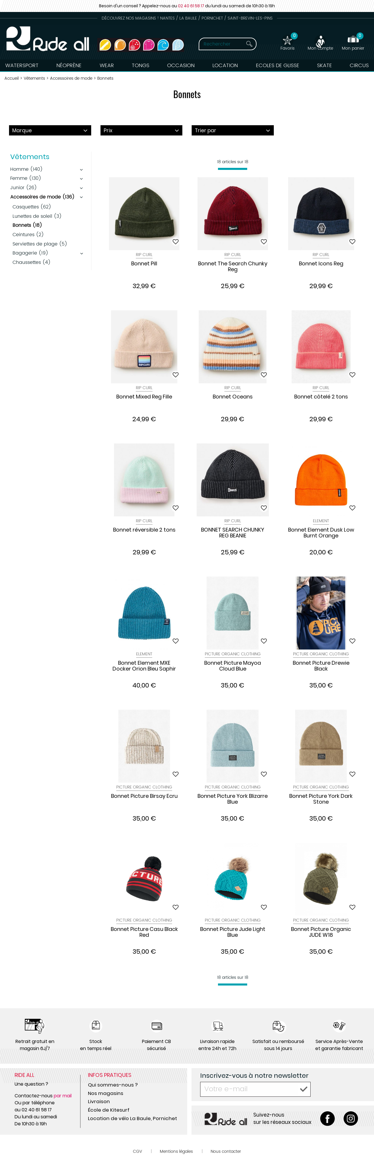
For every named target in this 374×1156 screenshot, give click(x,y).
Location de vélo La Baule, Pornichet (132, 1118)
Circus (359, 65)
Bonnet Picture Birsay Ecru (144, 796)
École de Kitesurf (108, 1109)
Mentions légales (176, 1151)
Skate (324, 65)
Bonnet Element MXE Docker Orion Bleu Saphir (144, 666)
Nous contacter (226, 1151)
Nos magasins (105, 1093)
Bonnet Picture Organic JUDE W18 (321, 932)
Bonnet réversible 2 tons (144, 530)
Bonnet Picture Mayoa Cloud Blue (232, 666)
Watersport (22, 65)
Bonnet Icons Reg (321, 264)
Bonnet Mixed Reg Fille (144, 397)
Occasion (181, 65)
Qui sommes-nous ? (113, 1084)
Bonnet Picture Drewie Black (321, 666)
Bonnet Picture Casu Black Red (144, 932)
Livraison (99, 1101)
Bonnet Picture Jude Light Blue (232, 932)
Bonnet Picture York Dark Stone (321, 799)
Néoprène (69, 65)
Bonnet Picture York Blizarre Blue (233, 799)
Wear (107, 65)
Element (321, 521)
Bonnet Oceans (233, 397)
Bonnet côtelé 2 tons (321, 397)
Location (225, 65)
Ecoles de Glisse (277, 65)
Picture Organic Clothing (233, 654)
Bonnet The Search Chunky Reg (232, 267)
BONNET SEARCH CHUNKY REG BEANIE (232, 533)
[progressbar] (232, 169)
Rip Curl (144, 254)
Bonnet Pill (144, 264)
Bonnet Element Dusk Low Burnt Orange (321, 533)
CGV (137, 1151)
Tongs (140, 65)
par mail (63, 1095)
